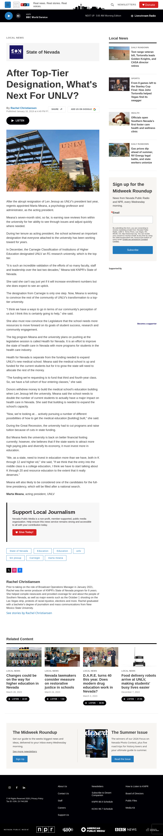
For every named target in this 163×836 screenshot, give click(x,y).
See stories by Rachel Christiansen (29, 613)
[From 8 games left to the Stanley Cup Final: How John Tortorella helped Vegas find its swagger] (119, 84)
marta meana (55, 558)
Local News (15, 37)
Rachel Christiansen (23, 108)
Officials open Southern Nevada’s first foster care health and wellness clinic (143, 124)
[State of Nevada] (16, 52)
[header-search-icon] (112, 5)
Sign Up (20, 759)
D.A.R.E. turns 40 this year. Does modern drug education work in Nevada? (98, 683)
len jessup (15, 558)
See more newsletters (25, 751)
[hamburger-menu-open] (8, 5)
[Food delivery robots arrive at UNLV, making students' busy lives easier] (139, 657)
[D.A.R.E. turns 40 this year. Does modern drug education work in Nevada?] (100, 657)
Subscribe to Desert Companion (101, 794)
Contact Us (63, 793)
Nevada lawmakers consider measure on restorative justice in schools (60, 681)
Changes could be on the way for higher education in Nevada (22, 681)
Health (135, 113)
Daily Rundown (140, 47)
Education (42, 551)
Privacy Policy (37, 798)
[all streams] (143, 16)
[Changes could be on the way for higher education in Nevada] (24, 657)
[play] (8, 16)
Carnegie (35, 558)
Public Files (131, 801)
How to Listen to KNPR (137, 786)
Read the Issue (123, 759)
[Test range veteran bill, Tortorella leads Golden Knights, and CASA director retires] (119, 53)
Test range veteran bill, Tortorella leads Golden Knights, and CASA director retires (143, 59)
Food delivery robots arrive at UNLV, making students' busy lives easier (138, 681)
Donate (150, 5)
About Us (62, 786)
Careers (62, 808)
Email (116, 212)
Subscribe (132, 250)
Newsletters (127, 4)
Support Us (63, 815)
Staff (60, 801)
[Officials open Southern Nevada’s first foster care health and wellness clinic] (119, 119)
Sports (135, 78)
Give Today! (24, 532)
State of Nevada (43, 52)
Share (56, 109)
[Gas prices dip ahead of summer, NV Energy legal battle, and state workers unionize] (119, 150)
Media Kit (130, 808)
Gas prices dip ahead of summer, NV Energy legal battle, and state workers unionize (142, 155)
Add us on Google (83, 109)
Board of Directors (135, 793)
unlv (78, 551)
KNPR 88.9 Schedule (102, 802)
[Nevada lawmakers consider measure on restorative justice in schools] (62, 657)
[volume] (18, 16)
